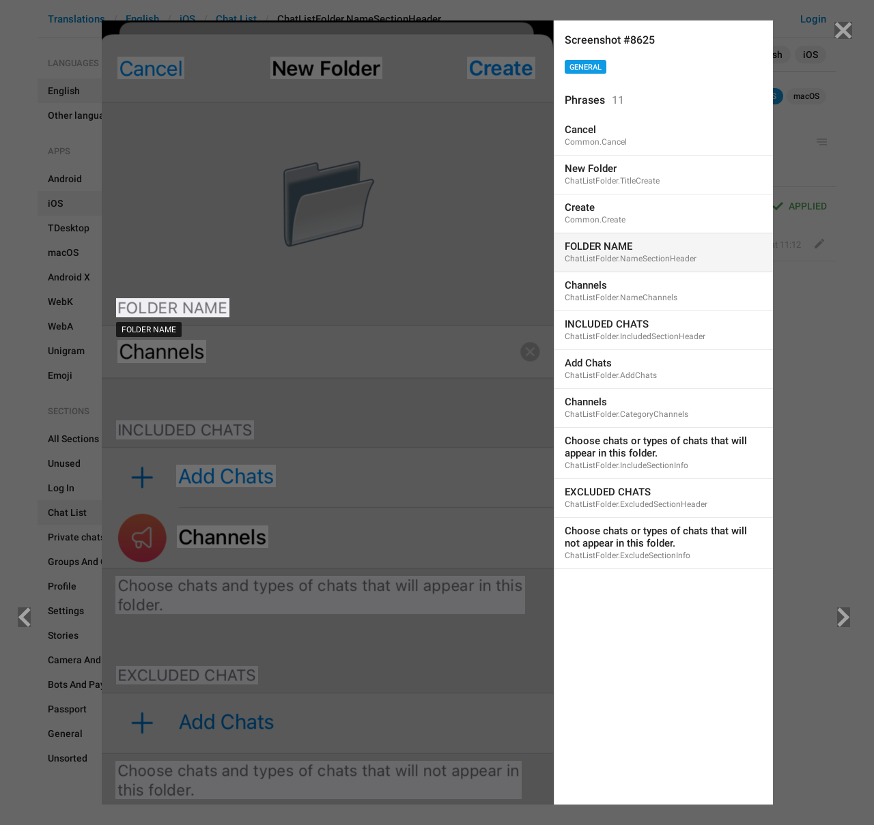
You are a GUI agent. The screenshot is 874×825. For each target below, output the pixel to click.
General (585, 67)
